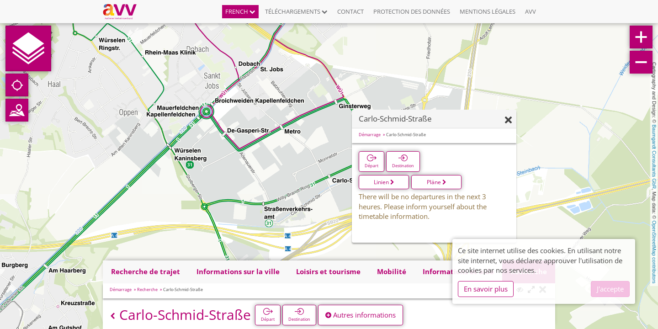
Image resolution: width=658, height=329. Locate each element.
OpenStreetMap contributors (654, 251)
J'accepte (610, 288)
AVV (530, 11)
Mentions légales (487, 11)
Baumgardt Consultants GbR (654, 157)
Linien (384, 182)
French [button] (240, 11)
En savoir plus (486, 288)
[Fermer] (508, 120)
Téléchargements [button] (296, 11)
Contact (350, 11)
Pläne (436, 182)
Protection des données (411, 11)
